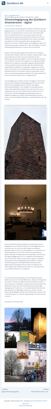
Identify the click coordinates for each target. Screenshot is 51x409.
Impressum (25, 403)
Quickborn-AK (15, 3)
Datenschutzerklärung (25, 406)
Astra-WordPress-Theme (40, 401)
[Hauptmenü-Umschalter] (47, 3)
